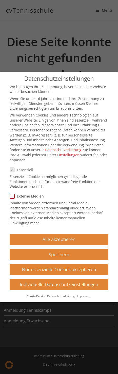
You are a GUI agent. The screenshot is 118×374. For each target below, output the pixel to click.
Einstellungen (68, 153)
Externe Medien (29, 194)
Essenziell (24, 168)
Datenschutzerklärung (63, 148)
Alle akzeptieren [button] (59, 238)
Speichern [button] (59, 253)
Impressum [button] (84, 295)
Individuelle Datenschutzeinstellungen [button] (59, 283)
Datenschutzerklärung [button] (60, 295)
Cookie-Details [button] (36, 295)
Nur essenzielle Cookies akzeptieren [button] (59, 268)
